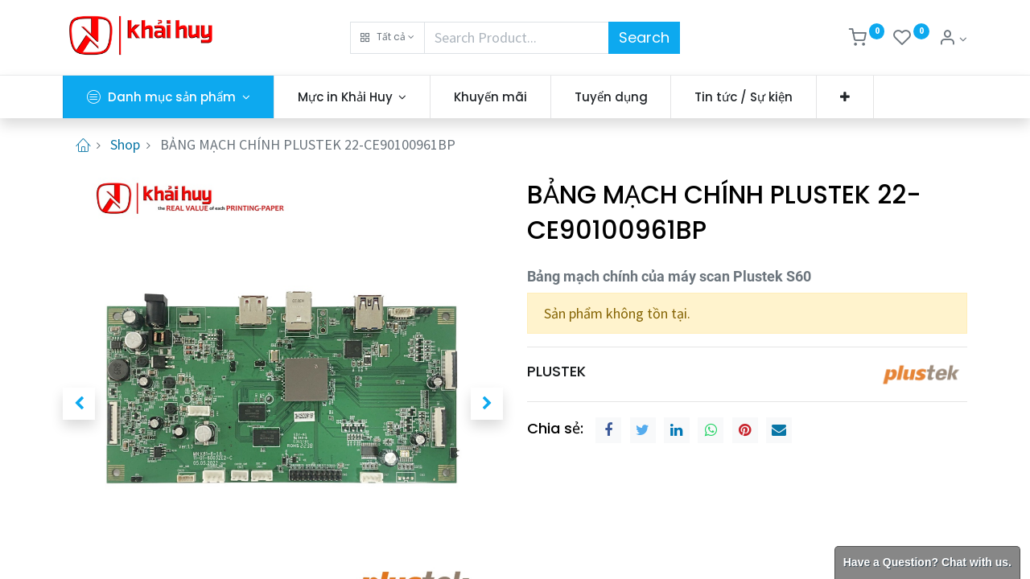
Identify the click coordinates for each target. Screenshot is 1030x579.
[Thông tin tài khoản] (952, 39)
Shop (125, 144)
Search (644, 37)
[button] (387, 38)
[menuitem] (490, 97)
